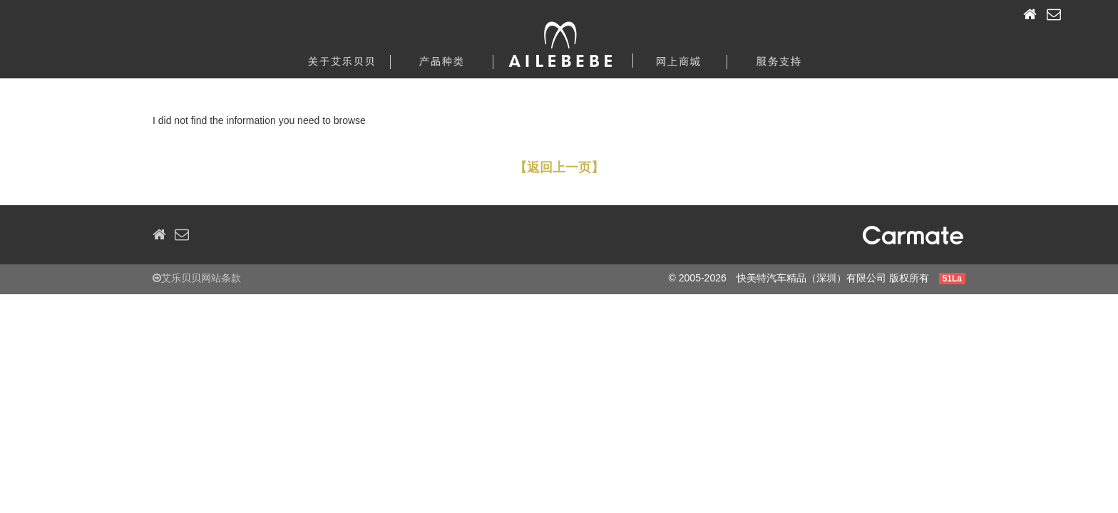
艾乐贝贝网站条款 (197, 278)
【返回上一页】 (559, 167)
